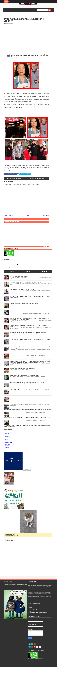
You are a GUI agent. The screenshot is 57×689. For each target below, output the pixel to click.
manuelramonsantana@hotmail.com (39, 612)
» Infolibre (6, 441)
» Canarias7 (6, 447)
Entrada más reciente (8, 215)
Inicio (5, 15)
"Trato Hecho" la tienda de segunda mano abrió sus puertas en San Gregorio (28, 332)
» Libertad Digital (7, 438)
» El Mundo (6, 433)
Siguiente (29, 469)
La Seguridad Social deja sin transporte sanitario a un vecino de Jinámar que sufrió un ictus (30, 389)
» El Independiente (8, 442)
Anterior (24, 469)
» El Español (7, 436)
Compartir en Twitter (24, 174)
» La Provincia (7, 445)
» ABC (5, 435)
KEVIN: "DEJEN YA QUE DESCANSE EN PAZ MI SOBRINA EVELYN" (25, 375)
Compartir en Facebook (10, 174)
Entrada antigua (45, 215)
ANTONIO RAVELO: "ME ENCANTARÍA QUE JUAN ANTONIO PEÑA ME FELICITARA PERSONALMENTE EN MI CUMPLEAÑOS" (29, 319)
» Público (6, 439)
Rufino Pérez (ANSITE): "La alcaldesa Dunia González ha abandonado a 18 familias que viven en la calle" (27, 417)
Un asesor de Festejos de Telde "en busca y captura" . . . (23, 354)
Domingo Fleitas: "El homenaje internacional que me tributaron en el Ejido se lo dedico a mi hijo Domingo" (27, 409)
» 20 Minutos (7, 444)
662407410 (35, 611)
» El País (6, 431)
